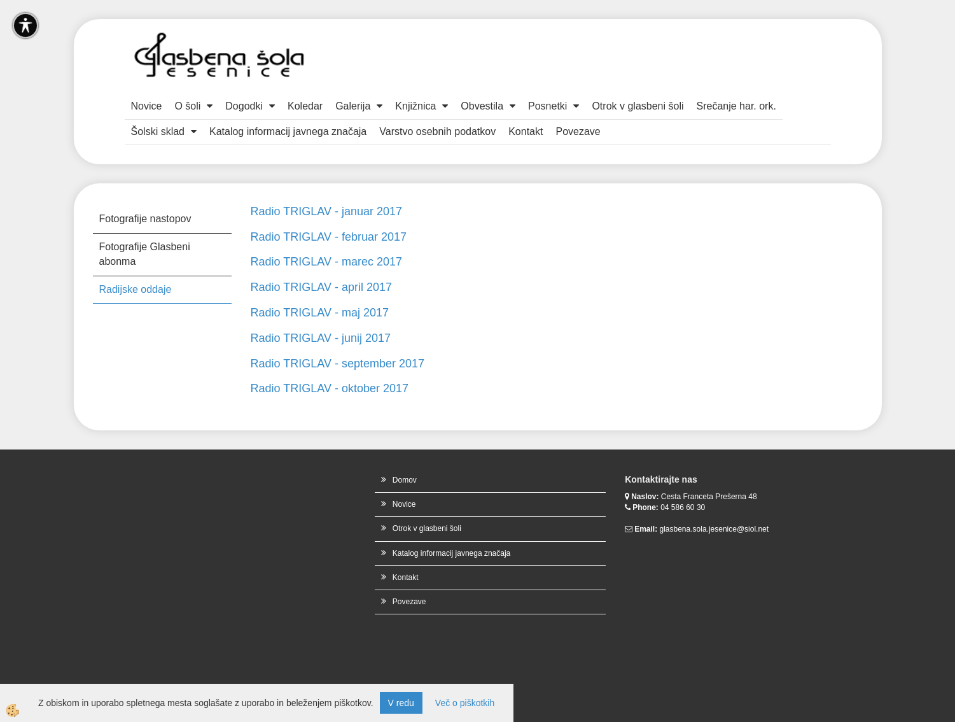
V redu (401, 703)
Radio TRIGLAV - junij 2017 (321, 338)
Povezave (577, 131)
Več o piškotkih (464, 703)
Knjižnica (415, 106)
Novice (146, 106)
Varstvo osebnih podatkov (437, 131)
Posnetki (547, 106)
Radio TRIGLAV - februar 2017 (329, 236)
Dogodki (244, 106)
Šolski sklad (158, 131)
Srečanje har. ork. (736, 106)
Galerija (352, 106)
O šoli (187, 106)
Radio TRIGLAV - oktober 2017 (329, 388)
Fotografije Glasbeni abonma (144, 254)
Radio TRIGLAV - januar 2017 (326, 211)
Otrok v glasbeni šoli (637, 106)
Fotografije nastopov (145, 218)
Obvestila (482, 106)
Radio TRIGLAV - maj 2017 (320, 312)
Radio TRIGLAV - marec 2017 (326, 261)
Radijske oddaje (135, 289)
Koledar (305, 106)
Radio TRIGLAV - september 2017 (337, 363)
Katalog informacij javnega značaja (287, 131)
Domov (405, 480)
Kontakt (525, 131)
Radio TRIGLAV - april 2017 (321, 287)
